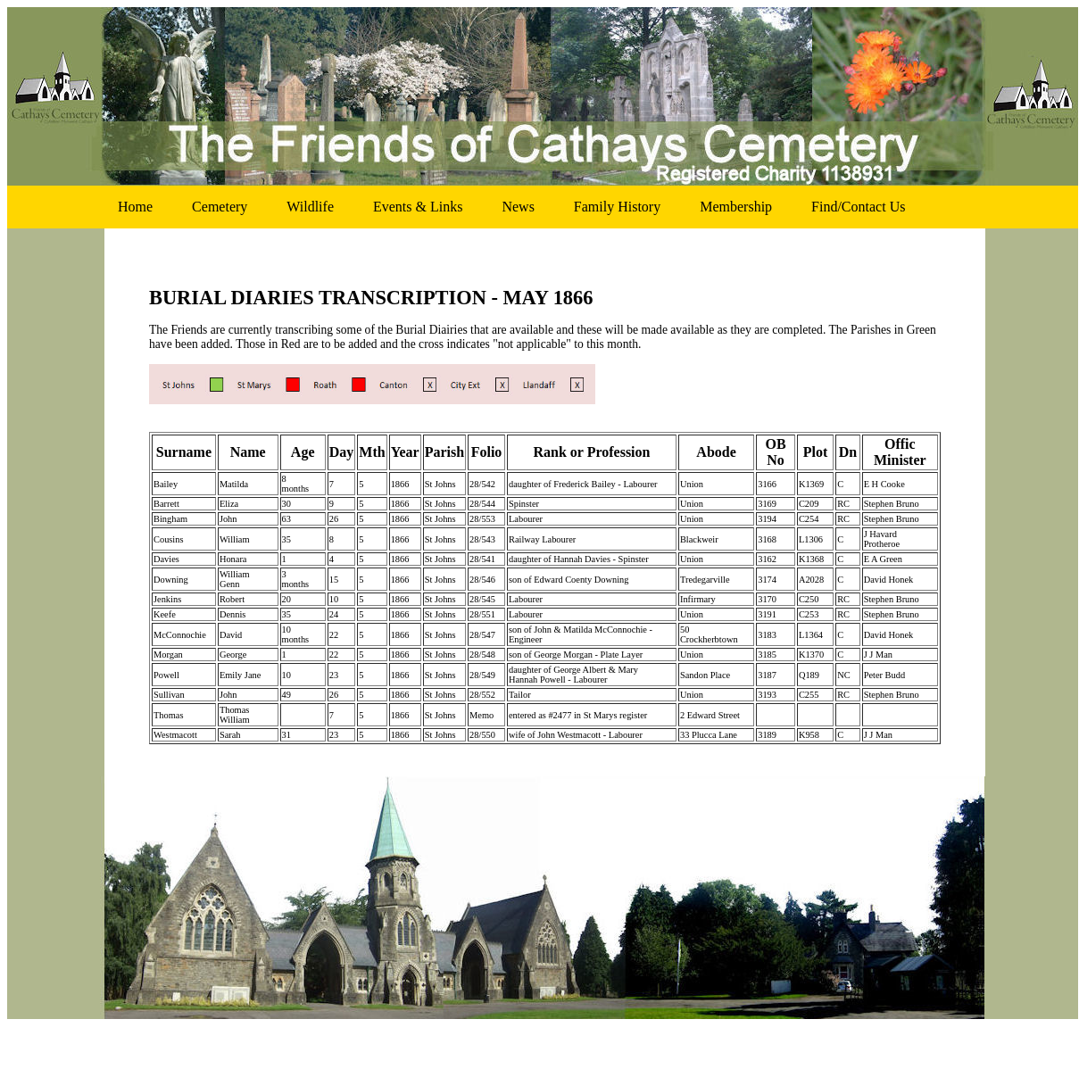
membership (736, 206)
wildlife (310, 206)
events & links (417, 206)
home (135, 206)
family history (617, 206)
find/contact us (858, 206)
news (518, 206)
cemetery (219, 206)
